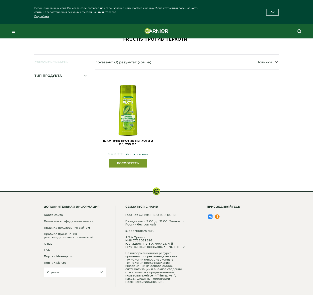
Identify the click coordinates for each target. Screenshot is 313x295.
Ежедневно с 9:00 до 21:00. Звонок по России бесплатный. (155, 223)
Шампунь (47, 124)
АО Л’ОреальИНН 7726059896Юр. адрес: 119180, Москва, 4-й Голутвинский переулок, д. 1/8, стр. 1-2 (155, 242)
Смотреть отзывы (137, 154)
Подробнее (41, 16)
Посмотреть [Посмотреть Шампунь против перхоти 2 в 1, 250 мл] (128, 163)
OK (272, 12)
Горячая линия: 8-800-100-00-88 (150, 215)
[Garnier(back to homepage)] (156, 31)
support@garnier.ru (139, 231)
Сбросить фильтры (51, 62)
